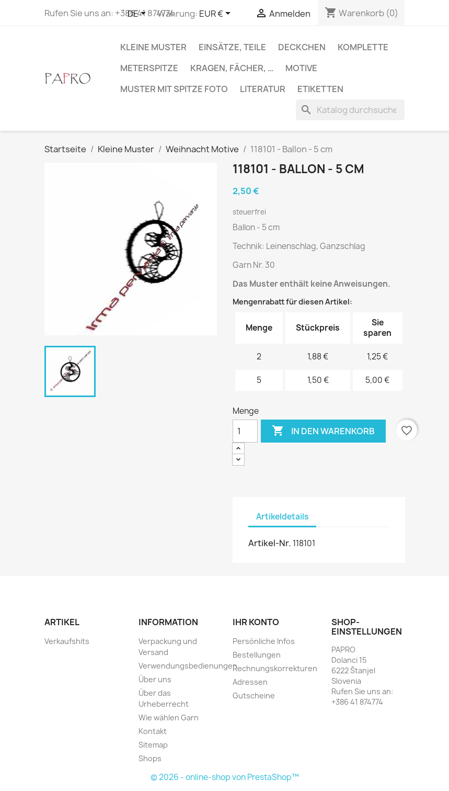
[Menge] (245, 431)
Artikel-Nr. (269, 543)
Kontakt (153, 731)
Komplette (363, 47)
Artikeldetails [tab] (282, 516)
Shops (150, 758)
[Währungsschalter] (216, 14)
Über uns (155, 679)
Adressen (250, 682)
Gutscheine (254, 695)
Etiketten (320, 89)
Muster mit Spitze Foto (174, 89)
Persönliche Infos (264, 641)
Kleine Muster (153, 47)
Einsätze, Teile (232, 47)
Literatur (262, 89)
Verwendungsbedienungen (188, 666)
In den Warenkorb (323, 431)
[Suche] (350, 109)
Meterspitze (149, 68)
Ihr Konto (256, 622)
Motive (301, 68)
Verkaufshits (66, 641)
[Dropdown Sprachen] (138, 14)
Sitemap (153, 745)
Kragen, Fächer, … (231, 68)
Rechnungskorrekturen (275, 668)
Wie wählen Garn (169, 717)
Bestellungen (257, 655)
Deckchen (302, 47)
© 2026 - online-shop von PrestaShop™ (225, 777)
